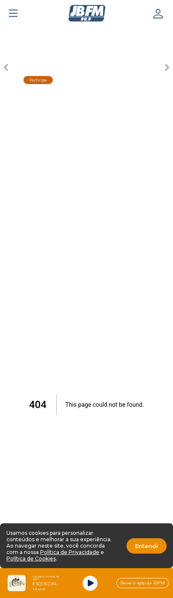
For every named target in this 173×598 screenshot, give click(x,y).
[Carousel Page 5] (146, 32)
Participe (38, 80)
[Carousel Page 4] (116, 32)
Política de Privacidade (69, 552)
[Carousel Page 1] (27, 32)
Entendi (146, 546)
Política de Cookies (31, 558)
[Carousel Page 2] (57, 32)
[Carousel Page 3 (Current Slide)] (86, 32)
